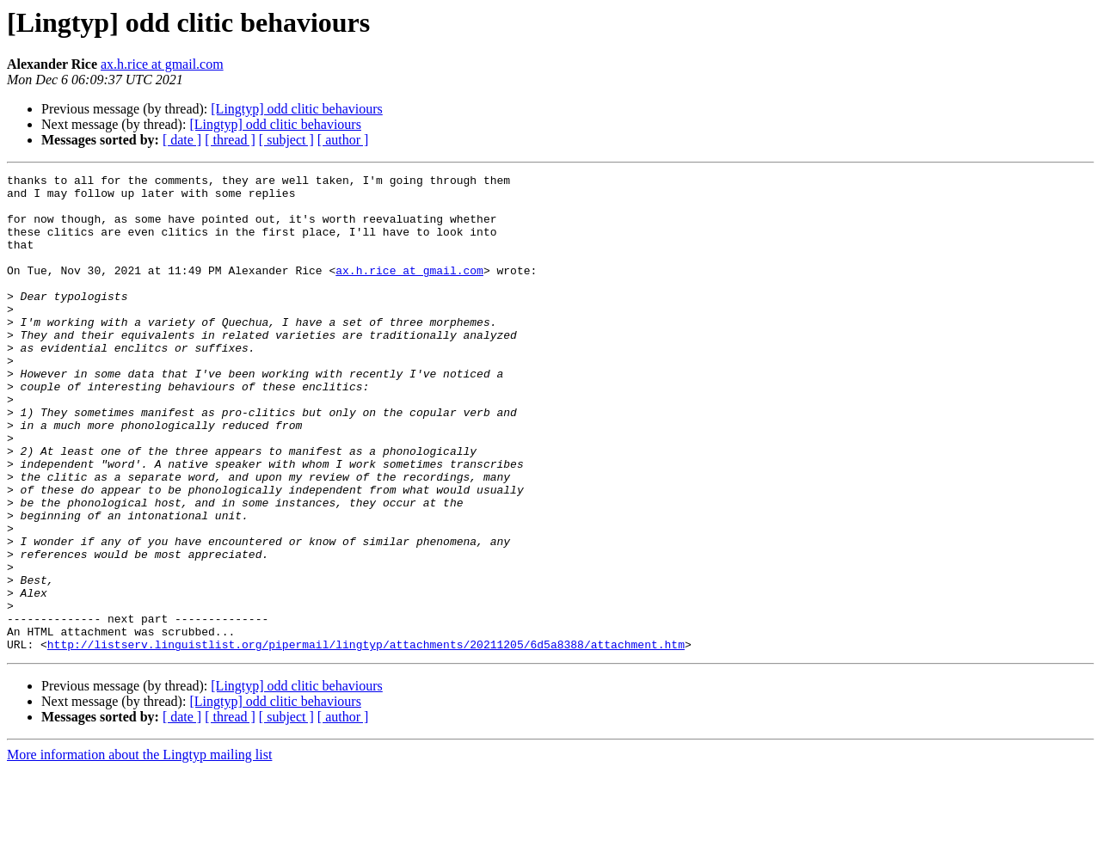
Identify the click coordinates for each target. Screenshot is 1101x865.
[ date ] (182, 139)
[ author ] (343, 139)
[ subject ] (286, 139)
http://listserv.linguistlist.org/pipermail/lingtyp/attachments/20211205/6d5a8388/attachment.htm (366, 739)
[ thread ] (230, 139)
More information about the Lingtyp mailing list (139, 850)
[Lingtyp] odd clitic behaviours (297, 108)
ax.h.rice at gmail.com (162, 64)
